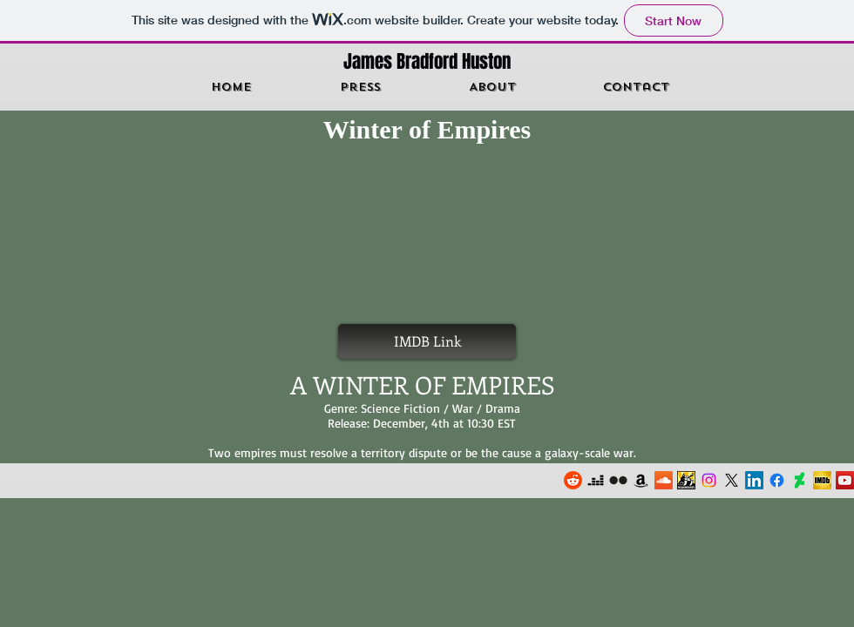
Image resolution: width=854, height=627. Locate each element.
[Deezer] (595, 480)
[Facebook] (777, 480)
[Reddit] (573, 480)
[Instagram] (709, 480)
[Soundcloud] (663, 480)
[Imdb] (822, 480)
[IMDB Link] (427, 341)
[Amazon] (641, 480)
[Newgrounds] (686, 480)
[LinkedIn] (754, 480)
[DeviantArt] (799, 480)
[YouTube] (845, 480)
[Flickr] (618, 480)
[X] (731, 480)
